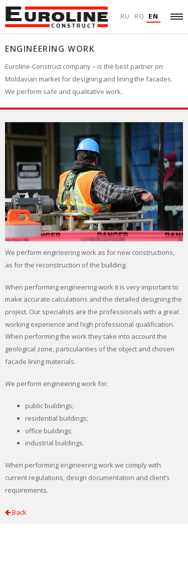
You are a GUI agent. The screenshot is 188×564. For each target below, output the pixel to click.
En (153, 16)
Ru (125, 16)
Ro (139, 16)
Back (16, 512)
